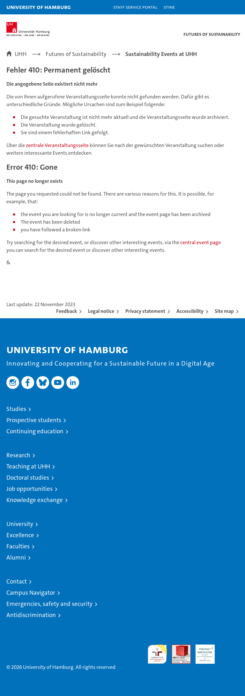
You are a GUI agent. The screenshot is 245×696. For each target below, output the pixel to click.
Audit (178, 648)
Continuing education (34, 431)
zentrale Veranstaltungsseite (58, 145)
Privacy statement (145, 311)
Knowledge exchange (34, 500)
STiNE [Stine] (169, 7)
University (19, 524)
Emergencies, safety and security (49, 604)
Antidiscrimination (31, 615)
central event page (200, 242)
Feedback (66, 311)
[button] (220, 7)
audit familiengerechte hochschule (157, 654)
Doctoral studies (27, 478)
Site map (224, 311)
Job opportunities (29, 489)
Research (18, 455)
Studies (16, 409)
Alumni (16, 557)
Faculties (18, 546)
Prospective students (33, 420)
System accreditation (229, 651)
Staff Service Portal (135, 7)
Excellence (20, 535)
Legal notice (101, 311)
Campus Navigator (30, 593)
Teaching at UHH (28, 466)
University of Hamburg (38, 7)
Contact (16, 581)
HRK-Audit (202, 651)
